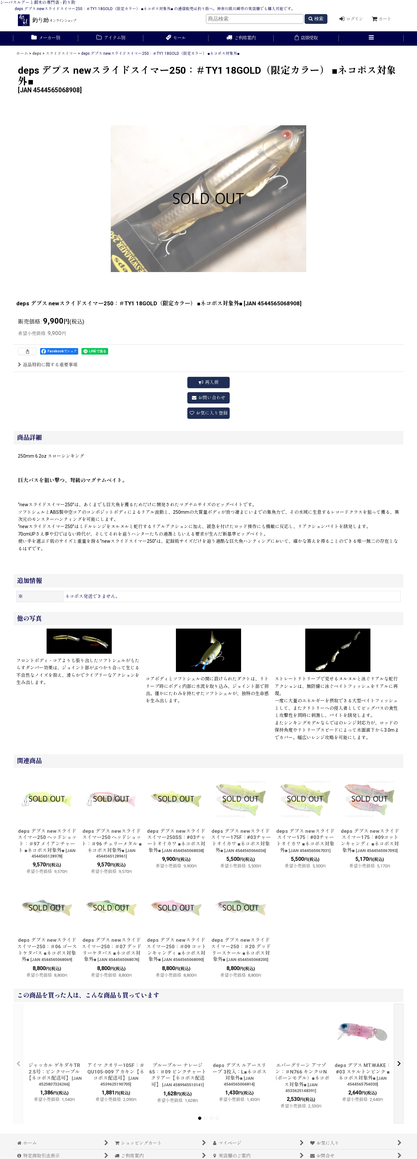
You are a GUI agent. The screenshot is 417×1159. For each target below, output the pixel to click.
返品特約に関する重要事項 (48, 364)
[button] (371, 38)
